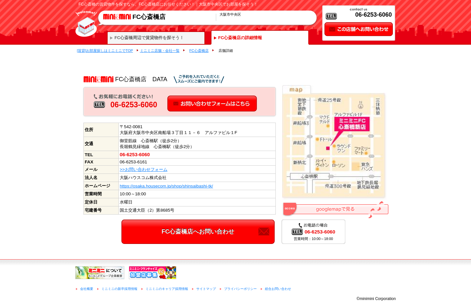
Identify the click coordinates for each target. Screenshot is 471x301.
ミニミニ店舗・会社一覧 (160, 51)
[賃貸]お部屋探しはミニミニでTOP (105, 51)
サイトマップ (206, 289)
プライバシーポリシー (240, 289)
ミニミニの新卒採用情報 (119, 289)
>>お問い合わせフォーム (143, 169)
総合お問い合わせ (278, 289)
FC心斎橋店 (199, 51)
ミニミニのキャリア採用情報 (167, 289)
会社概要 (86, 289)
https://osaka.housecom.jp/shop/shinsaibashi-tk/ (166, 186)
